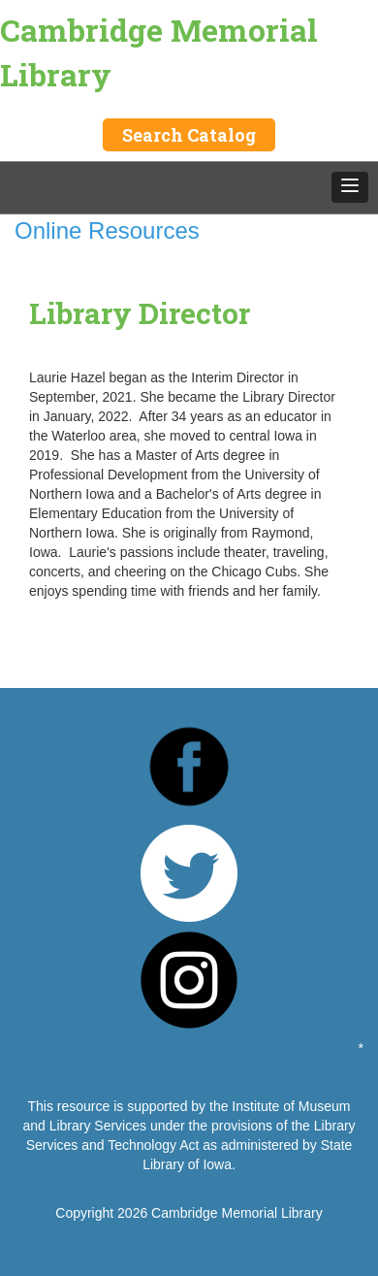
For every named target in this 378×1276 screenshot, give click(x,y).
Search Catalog (189, 135)
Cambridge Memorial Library (159, 52)
